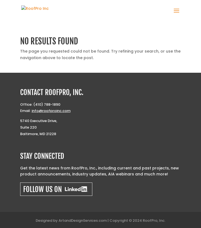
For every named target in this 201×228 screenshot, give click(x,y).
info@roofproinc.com (51, 110)
